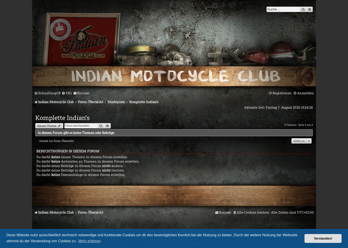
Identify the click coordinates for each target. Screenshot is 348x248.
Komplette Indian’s (62, 118)
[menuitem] (67, 93)
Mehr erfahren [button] (89, 241)
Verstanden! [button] (323, 238)
